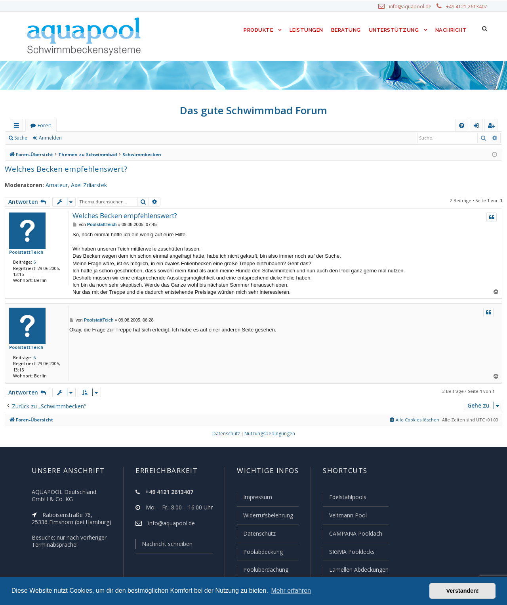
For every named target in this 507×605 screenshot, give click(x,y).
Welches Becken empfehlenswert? (64, 169)
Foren (44, 125)
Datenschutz (260, 533)
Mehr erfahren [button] (291, 590)
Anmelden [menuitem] (478, 127)
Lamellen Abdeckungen (359, 569)
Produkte (259, 30)
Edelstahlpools (347, 497)
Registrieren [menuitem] (492, 127)
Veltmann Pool (347, 515)
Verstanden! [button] (462, 591)
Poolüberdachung (267, 569)
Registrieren (86, 137)
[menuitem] (462, 125)
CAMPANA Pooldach (355, 533)
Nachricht (451, 30)
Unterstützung (394, 30)
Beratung (347, 30)
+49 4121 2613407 (467, 6)
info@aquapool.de (411, 6)
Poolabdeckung (263, 551)
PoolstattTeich (24, 251)
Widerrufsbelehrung (269, 515)
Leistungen (308, 30)
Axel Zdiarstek (85, 185)
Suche (21, 137)
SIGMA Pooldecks (351, 551)
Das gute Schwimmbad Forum (253, 110)
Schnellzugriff (18, 127)
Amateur (53, 185)
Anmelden (50, 137)
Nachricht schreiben (168, 544)
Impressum (258, 497)
